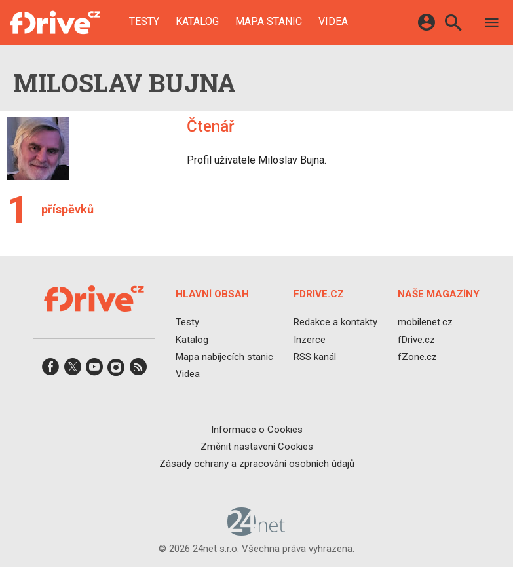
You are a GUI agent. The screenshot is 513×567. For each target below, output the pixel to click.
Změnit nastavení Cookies (256, 446)
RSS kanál (315, 357)
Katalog (197, 21)
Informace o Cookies (257, 429)
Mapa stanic (268, 21)
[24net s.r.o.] (256, 532)
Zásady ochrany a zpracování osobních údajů (256, 463)
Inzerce (310, 340)
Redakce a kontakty (335, 323)
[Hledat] (453, 24)
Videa (333, 21)
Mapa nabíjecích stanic (224, 357)
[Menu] (492, 24)
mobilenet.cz (425, 323)
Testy (144, 21)
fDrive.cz (416, 340)
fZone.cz (417, 357)
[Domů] (55, 22)
